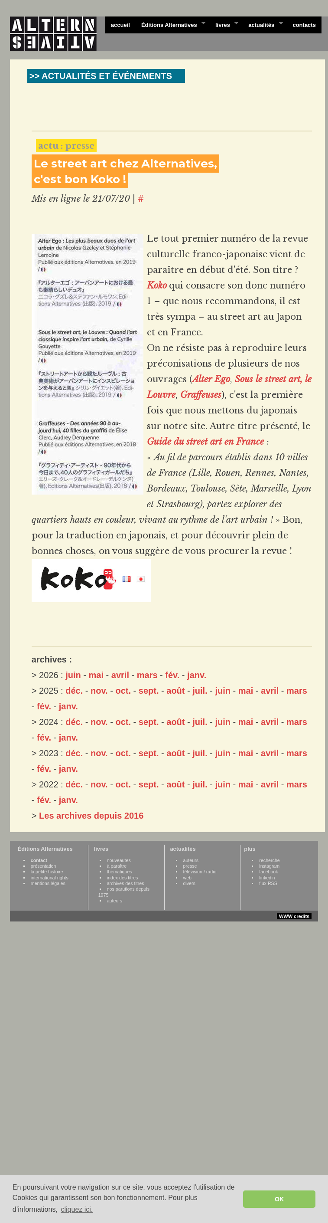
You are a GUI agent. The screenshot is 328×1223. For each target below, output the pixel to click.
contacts (303, 25)
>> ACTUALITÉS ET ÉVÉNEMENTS (100, 76)
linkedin (267, 877)
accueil (120, 25)
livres (224, 24)
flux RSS (268, 883)
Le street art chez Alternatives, (125, 163)
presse (190, 866)
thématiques (119, 871)
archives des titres (125, 883)
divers (189, 883)
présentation (43, 866)
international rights (49, 877)
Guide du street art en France (205, 441)
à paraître (117, 866)
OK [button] (279, 1199)
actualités (263, 24)
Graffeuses (200, 395)
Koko (157, 285)
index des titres (122, 877)
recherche (269, 860)
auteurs (115, 900)
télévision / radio (200, 871)
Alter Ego (211, 379)
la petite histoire (47, 871)
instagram (269, 866)
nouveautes (119, 860)
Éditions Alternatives (170, 24)
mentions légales (48, 883)
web (187, 877)
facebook (268, 871)
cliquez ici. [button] (77, 1209)
